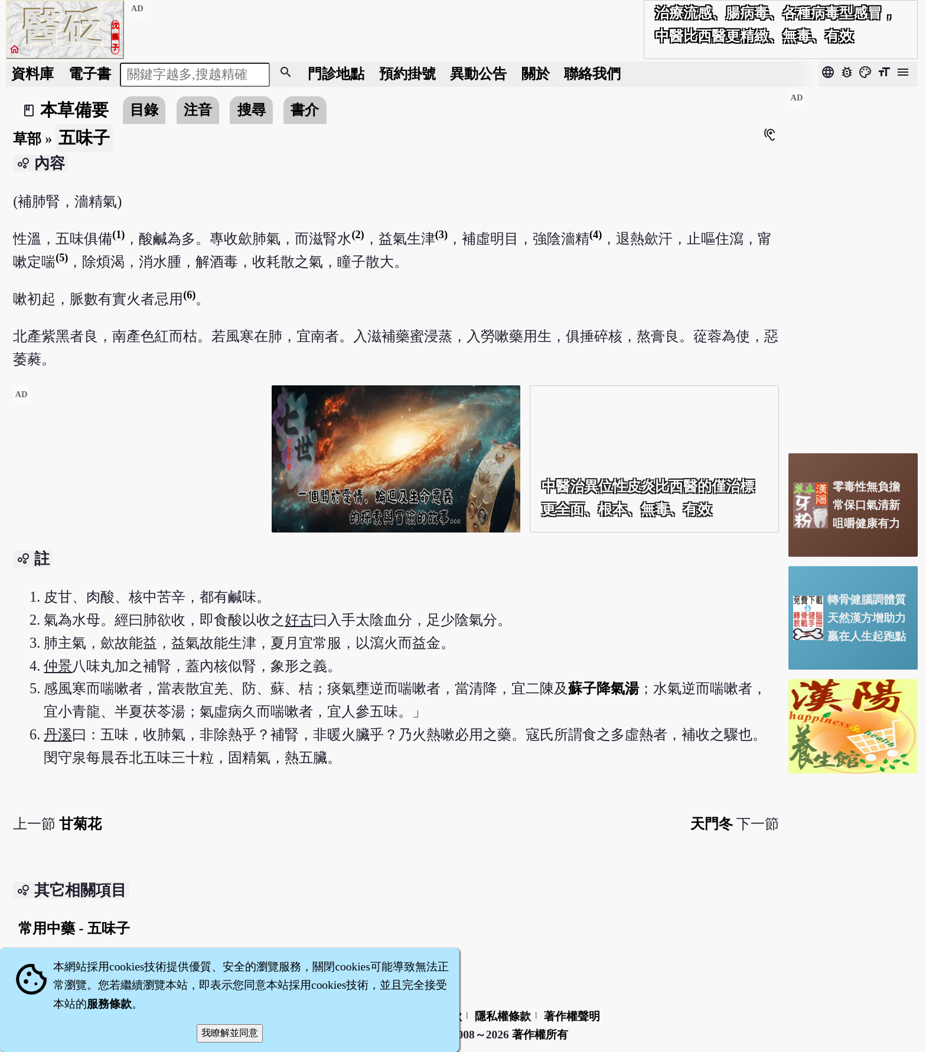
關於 (535, 74)
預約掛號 (407, 74)
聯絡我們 (592, 74)
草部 (27, 139)
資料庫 (32, 74)
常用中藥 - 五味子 (73, 928)
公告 (478, 74)
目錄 (144, 110)
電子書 (90, 74)
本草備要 (74, 109)
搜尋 (251, 110)
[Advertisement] (137, 489)
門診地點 (336, 74)
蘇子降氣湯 (603, 688)
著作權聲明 (572, 1016)
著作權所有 (540, 1034)
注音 (198, 110)
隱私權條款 (503, 1016)
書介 (305, 110)
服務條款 (109, 1004)
